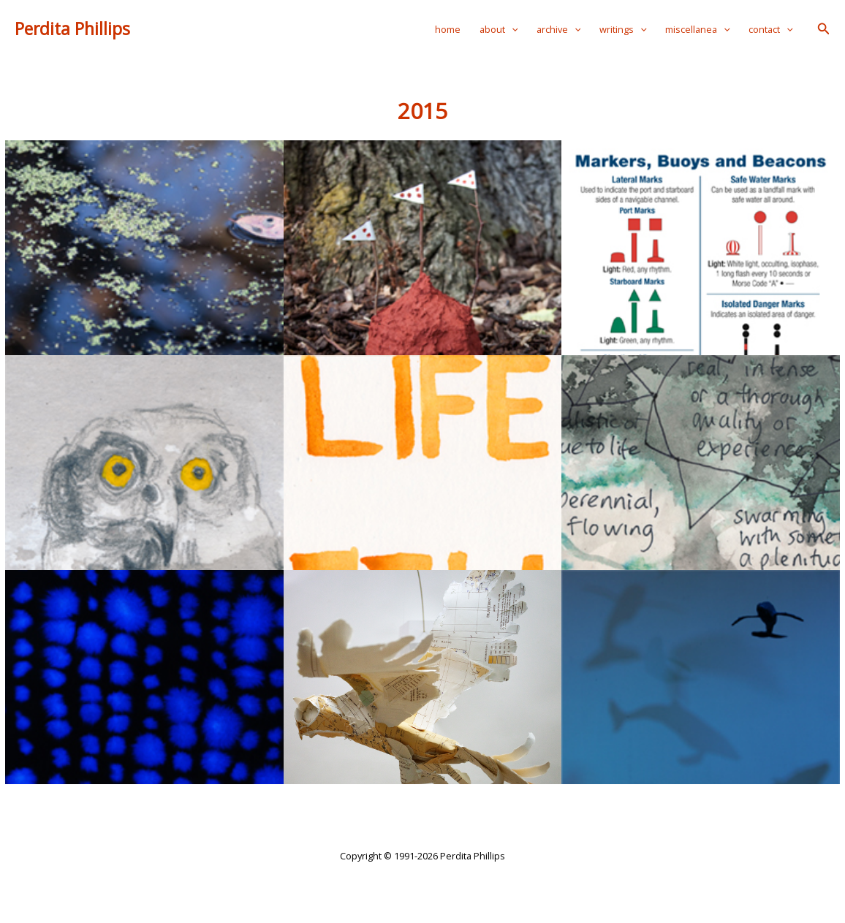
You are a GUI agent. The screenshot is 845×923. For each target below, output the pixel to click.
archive (559, 29)
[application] (511, 29)
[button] (823, 29)
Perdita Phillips (72, 29)
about (499, 29)
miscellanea (697, 29)
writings (623, 29)
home (448, 29)
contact (771, 29)
